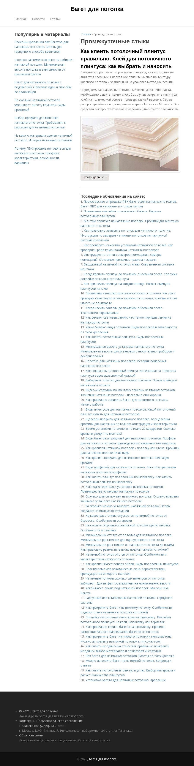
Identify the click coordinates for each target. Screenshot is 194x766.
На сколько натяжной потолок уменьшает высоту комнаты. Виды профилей (39, 105)
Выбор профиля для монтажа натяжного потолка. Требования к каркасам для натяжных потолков (40, 123)
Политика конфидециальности (41, 726)
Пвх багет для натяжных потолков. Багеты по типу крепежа (129, 656)
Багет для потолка (97, 9)
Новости (38, 19)
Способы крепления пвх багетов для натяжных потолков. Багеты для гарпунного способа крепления (41, 47)
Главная (20, 19)
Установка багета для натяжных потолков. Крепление (125, 680)
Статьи (55, 19)
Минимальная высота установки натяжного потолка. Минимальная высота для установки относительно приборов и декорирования (127, 351)
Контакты (26, 721)
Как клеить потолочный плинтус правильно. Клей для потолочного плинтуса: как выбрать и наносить (126, 58)
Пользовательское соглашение (59, 721)
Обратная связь (31, 735)
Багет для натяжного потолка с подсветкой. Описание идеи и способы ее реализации (42, 87)
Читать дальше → (95, 177)
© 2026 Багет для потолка (38, 711)
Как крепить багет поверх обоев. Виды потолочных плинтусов (131, 564)
